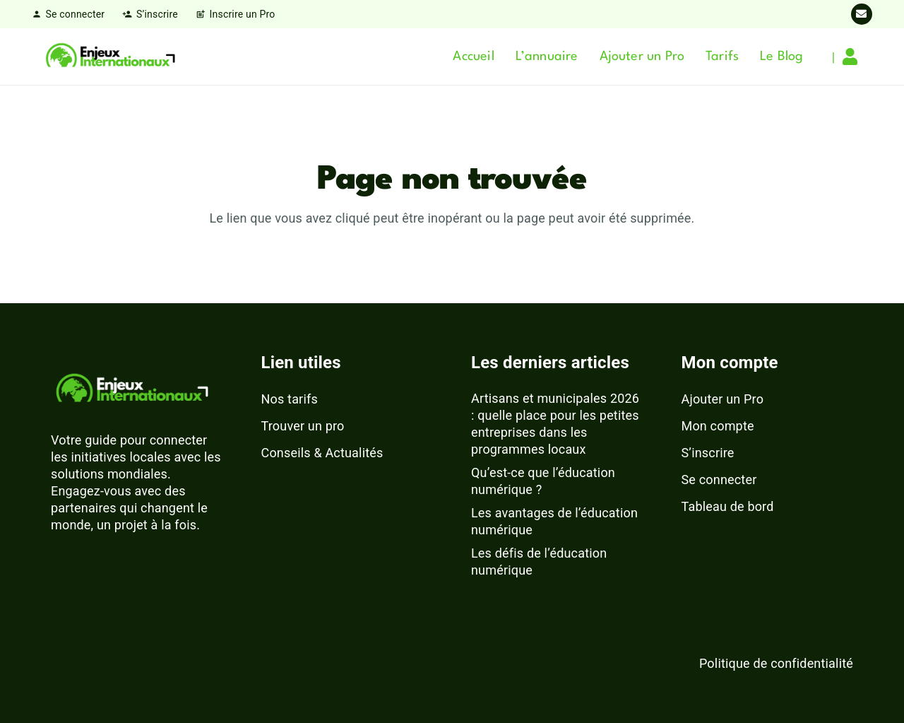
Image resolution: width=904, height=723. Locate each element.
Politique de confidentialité (776, 663)
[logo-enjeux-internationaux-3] (110, 56)
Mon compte (718, 425)
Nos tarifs (289, 399)
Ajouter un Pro (723, 399)
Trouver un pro (303, 425)
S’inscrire (708, 452)
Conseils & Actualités (322, 452)
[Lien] (853, 56)
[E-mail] (861, 14)
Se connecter (719, 479)
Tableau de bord (728, 506)
